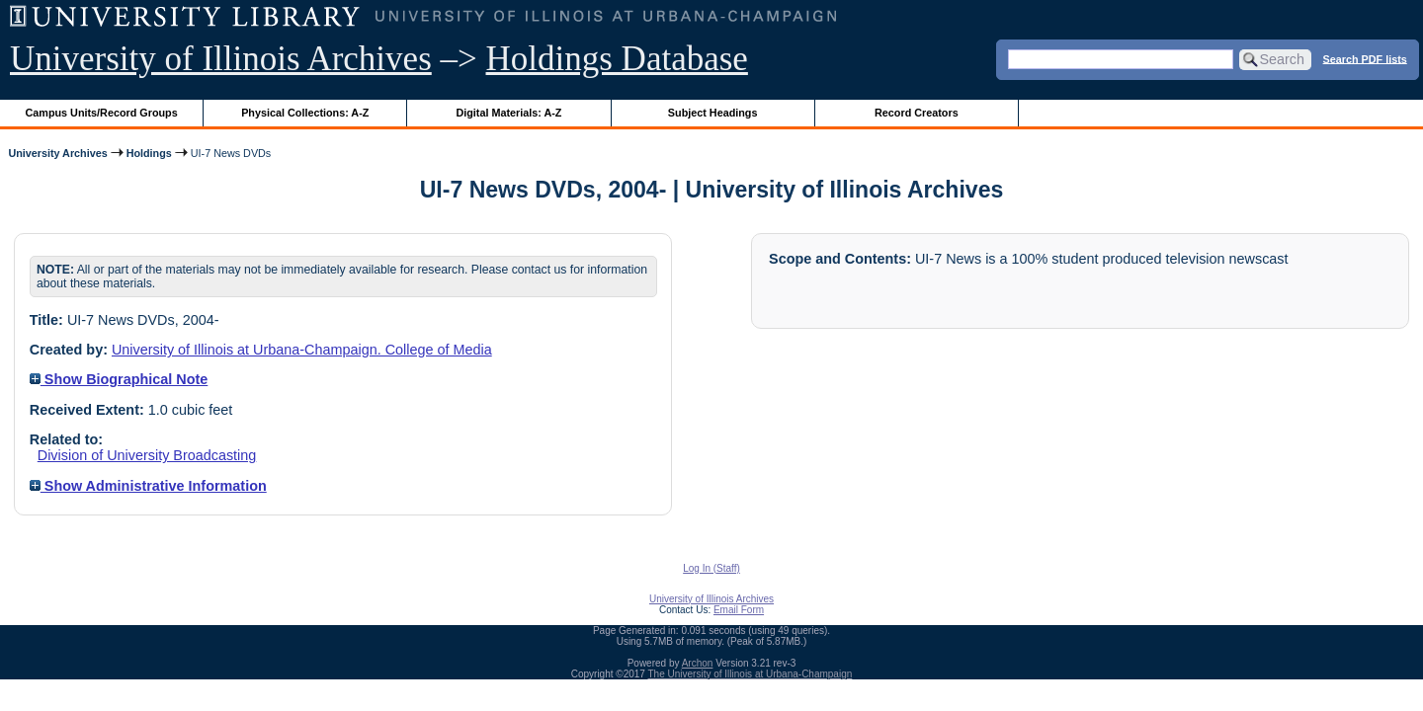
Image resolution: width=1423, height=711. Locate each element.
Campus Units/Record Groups (102, 112)
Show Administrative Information (148, 486)
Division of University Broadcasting (147, 455)
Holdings (149, 153)
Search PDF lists (1365, 58)
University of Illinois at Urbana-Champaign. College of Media (302, 349)
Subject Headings (713, 112)
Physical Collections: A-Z (305, 112)
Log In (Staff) (711, 568)
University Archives (57, 153)
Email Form (738, 609)
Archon (697, 663)
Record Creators (917, 112)
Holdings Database (617, 59)
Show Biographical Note (119, 379)
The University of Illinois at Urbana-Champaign (750, 674)
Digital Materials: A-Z (508, 112)
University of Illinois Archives (221, 59)
